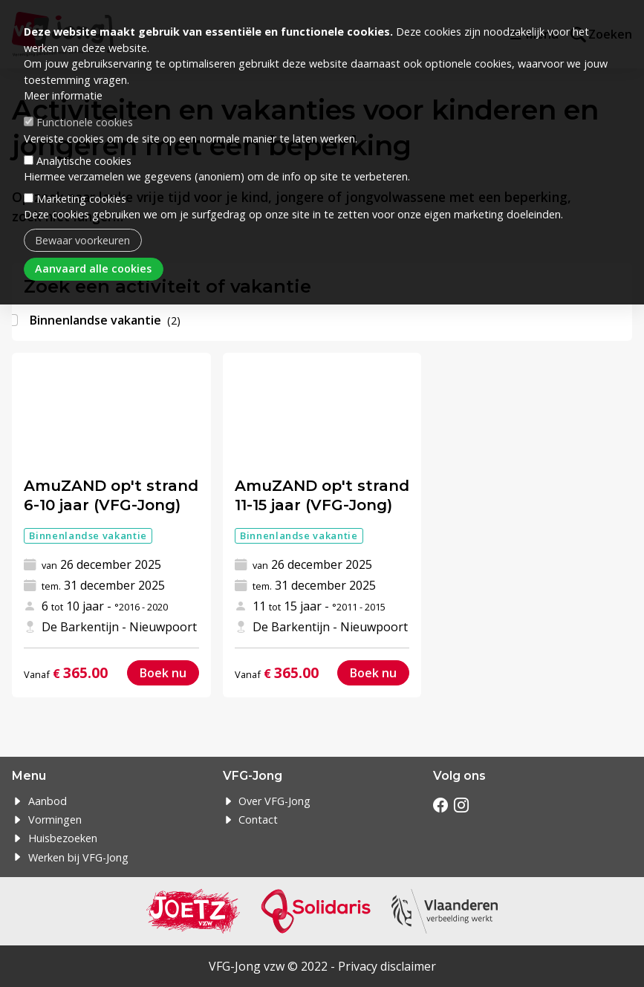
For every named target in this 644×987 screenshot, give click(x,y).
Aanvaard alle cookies (93, 268)
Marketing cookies (81, 199)
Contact (258, 819)
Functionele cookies (84, 122)
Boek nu (163, 673)
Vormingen (55, 819)
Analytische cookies (83, 161)
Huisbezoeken (62, 838)
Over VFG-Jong (274, 801)
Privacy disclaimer (387, 966)
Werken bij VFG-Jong (78, 857)
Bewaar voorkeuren (82, 240)
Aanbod (47, 801)
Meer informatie (63, 95)
